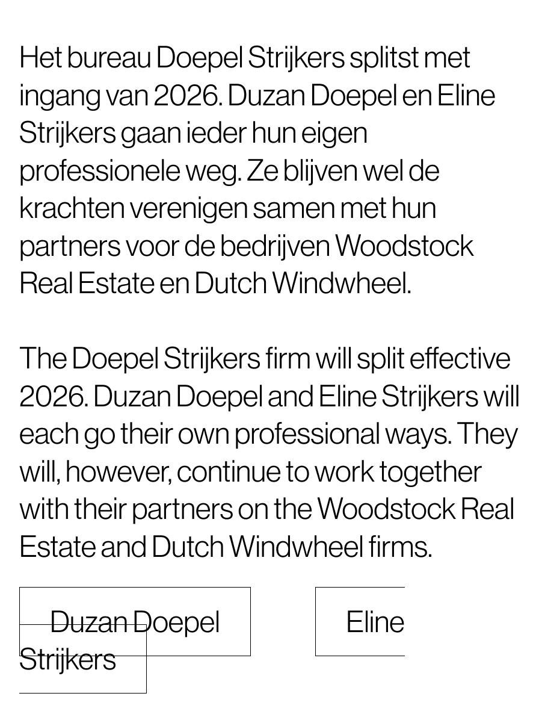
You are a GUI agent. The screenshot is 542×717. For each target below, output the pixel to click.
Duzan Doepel (135, 622)
